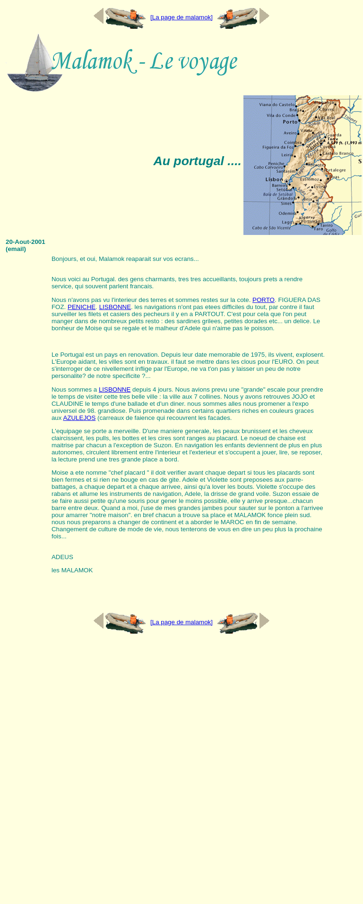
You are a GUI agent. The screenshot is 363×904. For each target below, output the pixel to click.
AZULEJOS (79, 417)
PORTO (263, 299)
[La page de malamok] (181, 17)
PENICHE (81, 306)
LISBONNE (115, 306)
